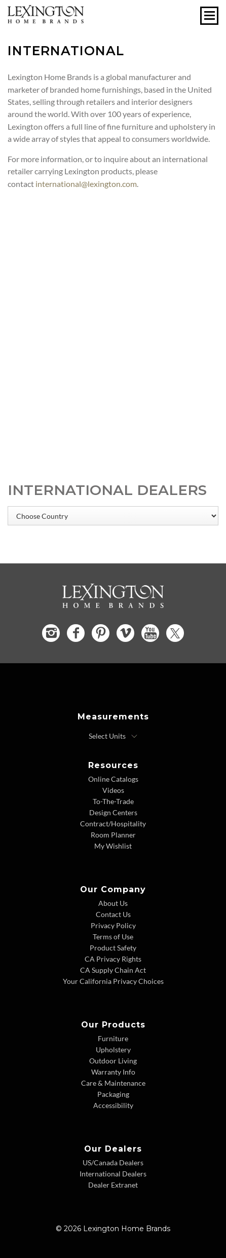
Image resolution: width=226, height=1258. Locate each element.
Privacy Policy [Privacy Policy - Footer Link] (113, 925)
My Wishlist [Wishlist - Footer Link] (113, 846)
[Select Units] (113, 736)
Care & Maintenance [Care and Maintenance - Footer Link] (113, 1083)
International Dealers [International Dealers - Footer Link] (113, 1173)
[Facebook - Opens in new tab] (76, 633)
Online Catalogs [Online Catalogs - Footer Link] (113, 779)
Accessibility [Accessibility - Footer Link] (113, 1105)
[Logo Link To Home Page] (46, 20)
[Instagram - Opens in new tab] (51, 633)
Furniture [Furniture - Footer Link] (113, 1038)
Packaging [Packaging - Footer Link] (113, 1094)
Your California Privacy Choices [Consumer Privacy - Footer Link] (113, 981)
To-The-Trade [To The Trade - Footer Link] (113, 801)
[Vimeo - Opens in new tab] (125, 633)
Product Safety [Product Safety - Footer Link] (113, 947)
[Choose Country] (113, 515)
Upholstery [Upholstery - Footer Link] (113, 1049)
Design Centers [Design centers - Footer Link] (113, 812)
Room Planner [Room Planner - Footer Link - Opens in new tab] (113, 834)
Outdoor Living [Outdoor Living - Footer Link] (113, 1060)
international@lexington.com (86, 183)
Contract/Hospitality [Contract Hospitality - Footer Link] (113, 823)
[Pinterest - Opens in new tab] (100, 633)
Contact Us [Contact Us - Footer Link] (113, 914)
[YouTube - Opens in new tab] (150, 633)
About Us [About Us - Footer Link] (113, 903)
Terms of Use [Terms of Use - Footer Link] (113, 936)
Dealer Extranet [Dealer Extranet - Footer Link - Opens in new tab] (113, 1184)
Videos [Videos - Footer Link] (113, 790)
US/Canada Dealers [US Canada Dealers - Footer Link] (113, 1162)
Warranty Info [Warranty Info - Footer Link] (113, 1072)
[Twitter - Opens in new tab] (175, 633)
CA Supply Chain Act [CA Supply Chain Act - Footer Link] (113, 970)
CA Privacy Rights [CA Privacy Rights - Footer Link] (113, 959)
